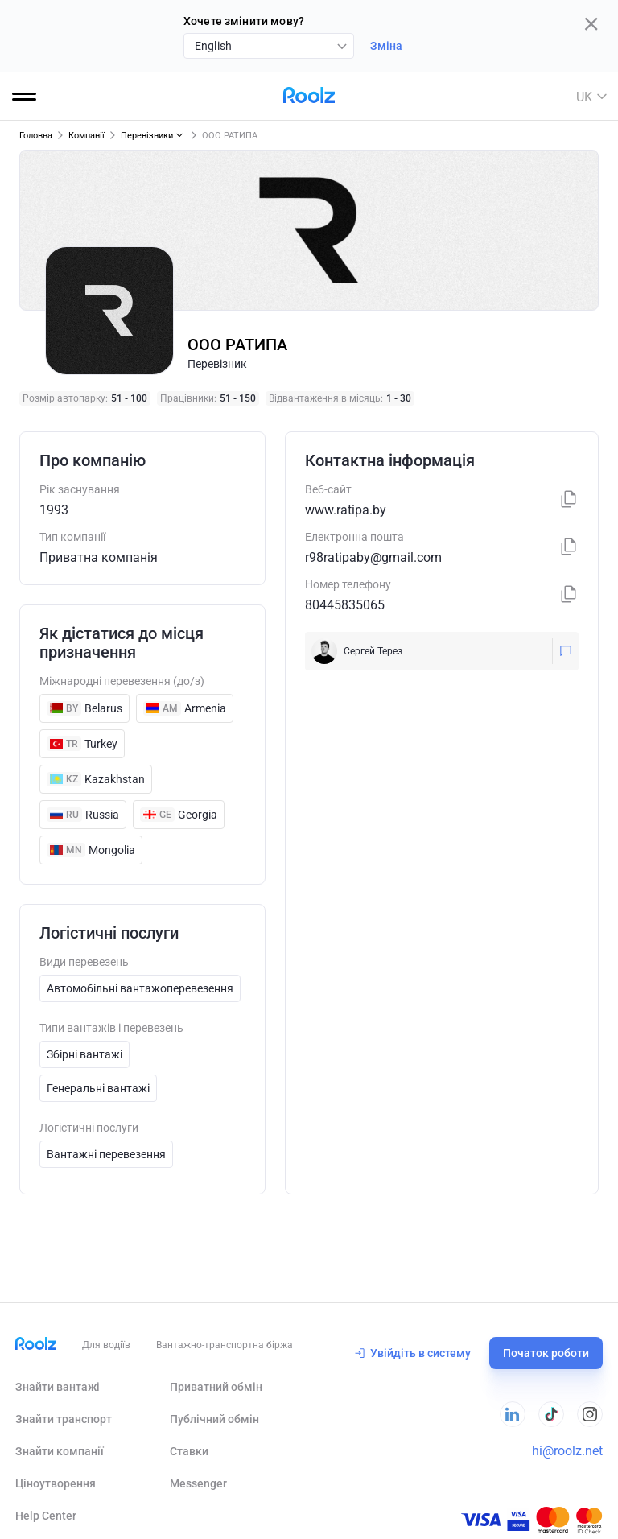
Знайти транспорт (63, 1419)
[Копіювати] (569, 500)
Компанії (86, 135)
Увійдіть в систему (413, 1353)
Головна (35, 135)
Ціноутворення (55, 1483)
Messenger (198, 1483)
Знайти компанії (59, 1451)
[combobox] (268, 46)
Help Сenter (45, 1515)
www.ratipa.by (345, 510)
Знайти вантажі (57, 1386)
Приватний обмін (216, 1386)
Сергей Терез (373, 651)
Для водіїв (106, 1345)
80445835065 (345, 605)
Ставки (189, 1451)
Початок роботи (546, 1353)
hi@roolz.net (567, 1451)
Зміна (386, 45)
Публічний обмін (214, 1419)
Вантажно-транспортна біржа (224, 1345)
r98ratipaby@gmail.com (373, 557)
